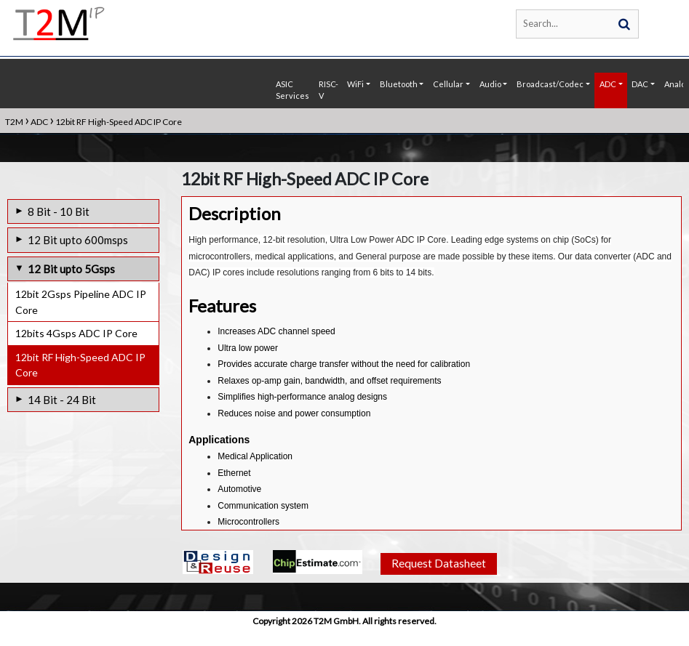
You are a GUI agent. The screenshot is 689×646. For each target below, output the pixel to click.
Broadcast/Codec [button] (550, 84)
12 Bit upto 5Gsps (71, 268)
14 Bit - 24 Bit (62, 399)
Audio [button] (490, 84)
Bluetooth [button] (399, 84)
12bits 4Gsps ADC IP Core (76, 333)
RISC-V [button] (328, 90)
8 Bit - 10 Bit (58, 211)
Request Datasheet (438, 579)
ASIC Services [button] (292, 90)
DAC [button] (640, 84)
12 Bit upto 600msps (78, 239)
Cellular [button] (448, 84)
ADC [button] (608, 84)
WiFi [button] (355, 84)
